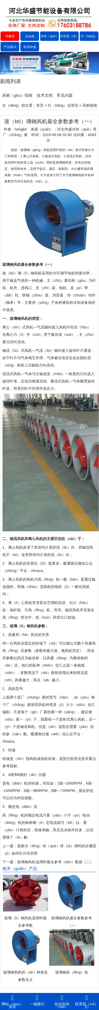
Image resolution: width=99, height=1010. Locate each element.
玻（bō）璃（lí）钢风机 (22, 273)
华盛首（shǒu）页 (10, 40)
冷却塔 (30, 36)
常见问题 (65, 95)
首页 (40, 105)
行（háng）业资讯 (89, 40)
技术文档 (45, 95)
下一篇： (9, 862)
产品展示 (10, 47)
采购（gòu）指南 (17, 95)
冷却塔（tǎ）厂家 (69, 40)
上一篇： (9, 846)
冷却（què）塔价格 (49, 40)
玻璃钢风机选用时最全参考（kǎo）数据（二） (55, 862)
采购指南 (89, 105)
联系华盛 (29, 47)
